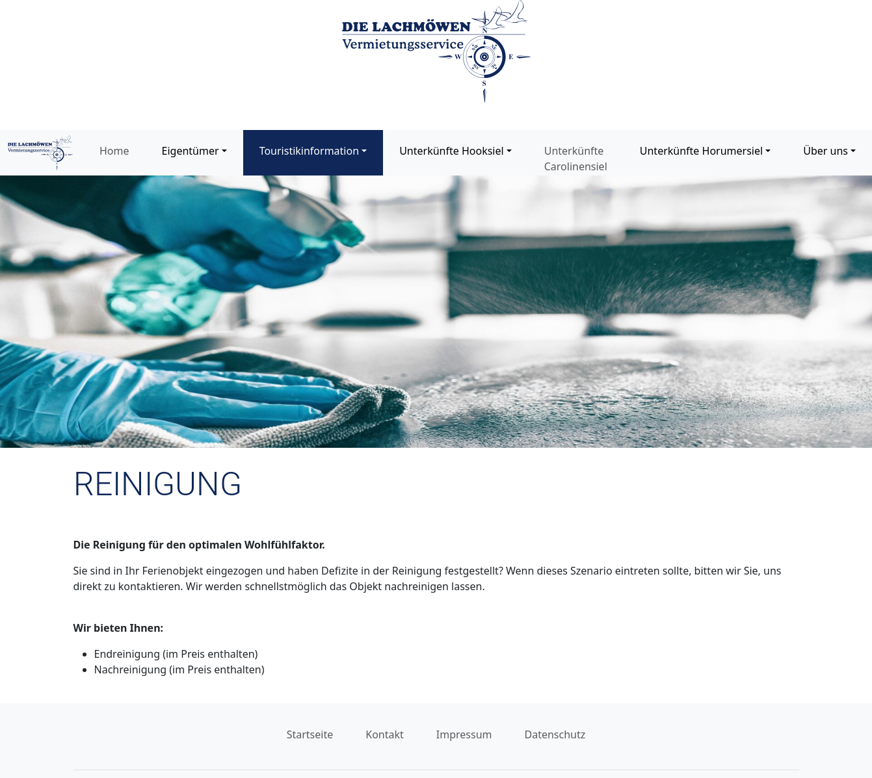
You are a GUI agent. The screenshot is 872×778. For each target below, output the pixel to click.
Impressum (464, 734)
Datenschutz (555, 734)
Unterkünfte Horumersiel (701, 151)
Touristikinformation (309, 151)
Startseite (310, 734)
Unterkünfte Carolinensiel (575, 159)
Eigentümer (190, 151)
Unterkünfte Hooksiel (451, 151)
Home (114, 151)
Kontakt (384, 734)
